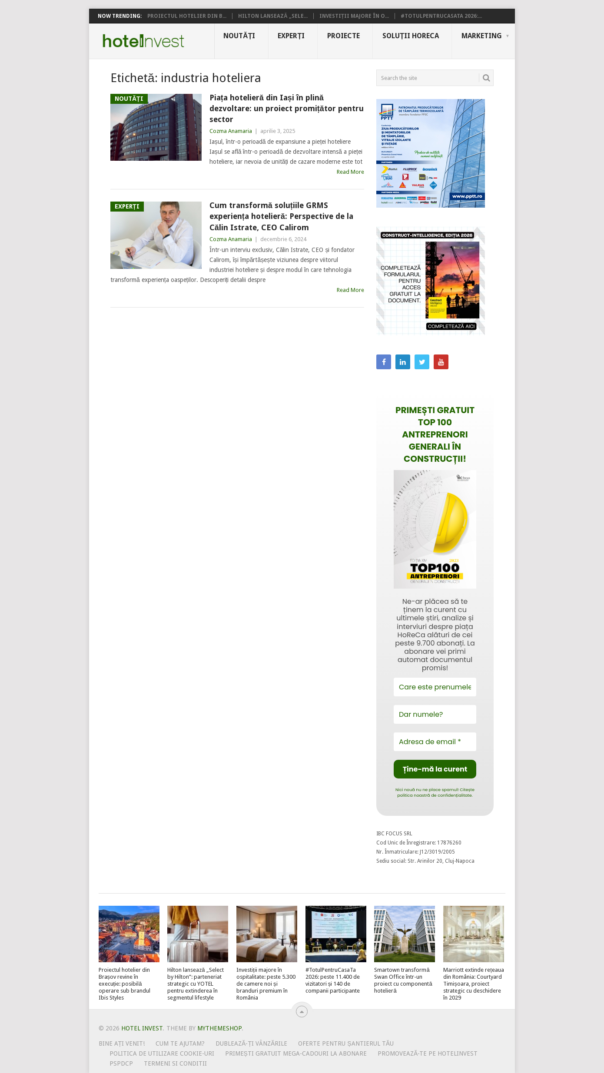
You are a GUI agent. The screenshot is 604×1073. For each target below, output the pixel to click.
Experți (291, 36)
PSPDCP (121, 1063)
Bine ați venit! (122, 1043)
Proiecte (343, 36)
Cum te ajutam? (180, 1043)
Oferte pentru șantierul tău (346, 1043)
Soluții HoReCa (410, 36)
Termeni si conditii (175, 1063)
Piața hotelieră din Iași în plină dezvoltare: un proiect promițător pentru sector (286, 108)
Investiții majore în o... (354, 16)
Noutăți (239, 36)
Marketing (481, 36)
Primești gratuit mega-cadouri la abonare (296, 1053)
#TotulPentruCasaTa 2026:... (441, 16)
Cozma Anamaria (230, 131)
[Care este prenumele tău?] (435, 687)
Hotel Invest (143, 41)
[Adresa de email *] (435, 741)
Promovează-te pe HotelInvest (428, 1053)
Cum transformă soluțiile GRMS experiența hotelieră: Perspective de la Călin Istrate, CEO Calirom (281, 216)
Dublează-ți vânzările (251, 1043)
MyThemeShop (219, 1028)
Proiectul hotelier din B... (186, 16)
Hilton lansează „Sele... (273, 16)
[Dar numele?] (435, 714)
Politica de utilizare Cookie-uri (162, 1053)
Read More (350, 172)
